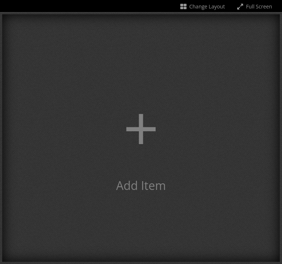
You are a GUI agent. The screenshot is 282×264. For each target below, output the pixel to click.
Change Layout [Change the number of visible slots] (202, 6)
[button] (141, 138)
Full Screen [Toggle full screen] (254, 6)
